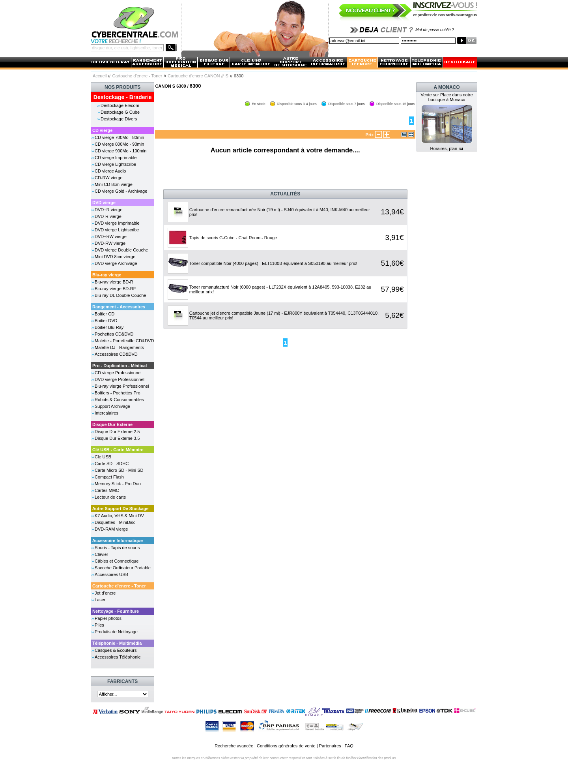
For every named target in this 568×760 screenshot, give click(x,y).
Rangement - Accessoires (118, 306)
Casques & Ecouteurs (115, 650)
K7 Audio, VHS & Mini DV (119, 515)
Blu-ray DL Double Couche (120, 295)
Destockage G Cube (120, 112)
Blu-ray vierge (106, 274)
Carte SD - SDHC (112, 463)
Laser (100, 599)
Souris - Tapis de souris (117, 547)
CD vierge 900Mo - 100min (120, 150)
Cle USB (103, 456)
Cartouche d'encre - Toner (137, 75)
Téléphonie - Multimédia (117, 643)
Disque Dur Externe (112, 424)
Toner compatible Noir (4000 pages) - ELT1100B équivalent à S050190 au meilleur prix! (273, 263)
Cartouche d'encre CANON (194, 75)
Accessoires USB (111, 574)
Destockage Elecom (120, 105)
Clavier (101, 554)
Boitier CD (104, 314)
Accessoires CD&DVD (116, 354)
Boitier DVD (106, 320)
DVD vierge (104, 202)
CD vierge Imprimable (115, 157)
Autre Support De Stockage (120, 508)
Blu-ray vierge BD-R (114, 282)
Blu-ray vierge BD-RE (115, 288)
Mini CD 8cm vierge (114, 184)
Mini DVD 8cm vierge (115, 256)
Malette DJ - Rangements (119, 347)
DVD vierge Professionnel (119, 379)
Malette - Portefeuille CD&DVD (124, 340)
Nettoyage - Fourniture (115, 611)
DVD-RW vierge (110, 243)
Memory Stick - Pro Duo (118, 483)
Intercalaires (106, 413)
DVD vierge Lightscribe (117, 229)
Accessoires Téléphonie (118, 657)
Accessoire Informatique (117, 540)
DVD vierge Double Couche (121, 250)
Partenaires (330, 745)
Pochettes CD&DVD (114, 334)
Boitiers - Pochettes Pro (117, 392)
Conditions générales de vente (286, 745)
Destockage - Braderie (122, 97)
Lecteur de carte (110, 497)
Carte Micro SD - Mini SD (119, 470)
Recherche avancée (234, 745)
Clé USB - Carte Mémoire (118, 449)
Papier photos (108, 618)
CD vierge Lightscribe (115, 164)
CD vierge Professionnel (118, 372)
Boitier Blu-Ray (109, 327)
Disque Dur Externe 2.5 (117, 431)
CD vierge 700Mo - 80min (119, 137)
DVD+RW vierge (111, 236)
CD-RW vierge (109, 177)
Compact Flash (109, 477)
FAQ (349, 745)
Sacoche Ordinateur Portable (123, 567)
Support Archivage (112, 406)
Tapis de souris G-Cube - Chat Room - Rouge (233, 237)
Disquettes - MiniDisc (115, 522)
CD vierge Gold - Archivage (121, 191)
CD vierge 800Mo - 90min (119, 144)
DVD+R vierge (109, 209)
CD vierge (102, 130)
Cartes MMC (107, 490)
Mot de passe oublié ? (434, 30)
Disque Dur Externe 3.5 (117, 438)
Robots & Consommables (119, 399)
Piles (99, 625)
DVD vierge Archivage (116, 263)
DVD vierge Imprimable (117, 223)
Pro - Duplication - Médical (119, 365)
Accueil (99, 75)
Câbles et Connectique (116, 561)
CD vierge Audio (110, 171)
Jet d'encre (105, 593)
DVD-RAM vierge (111, 529)
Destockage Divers (119, 118)
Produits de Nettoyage (116, 631)
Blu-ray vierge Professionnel (122, 386)
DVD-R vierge (108, 216)
